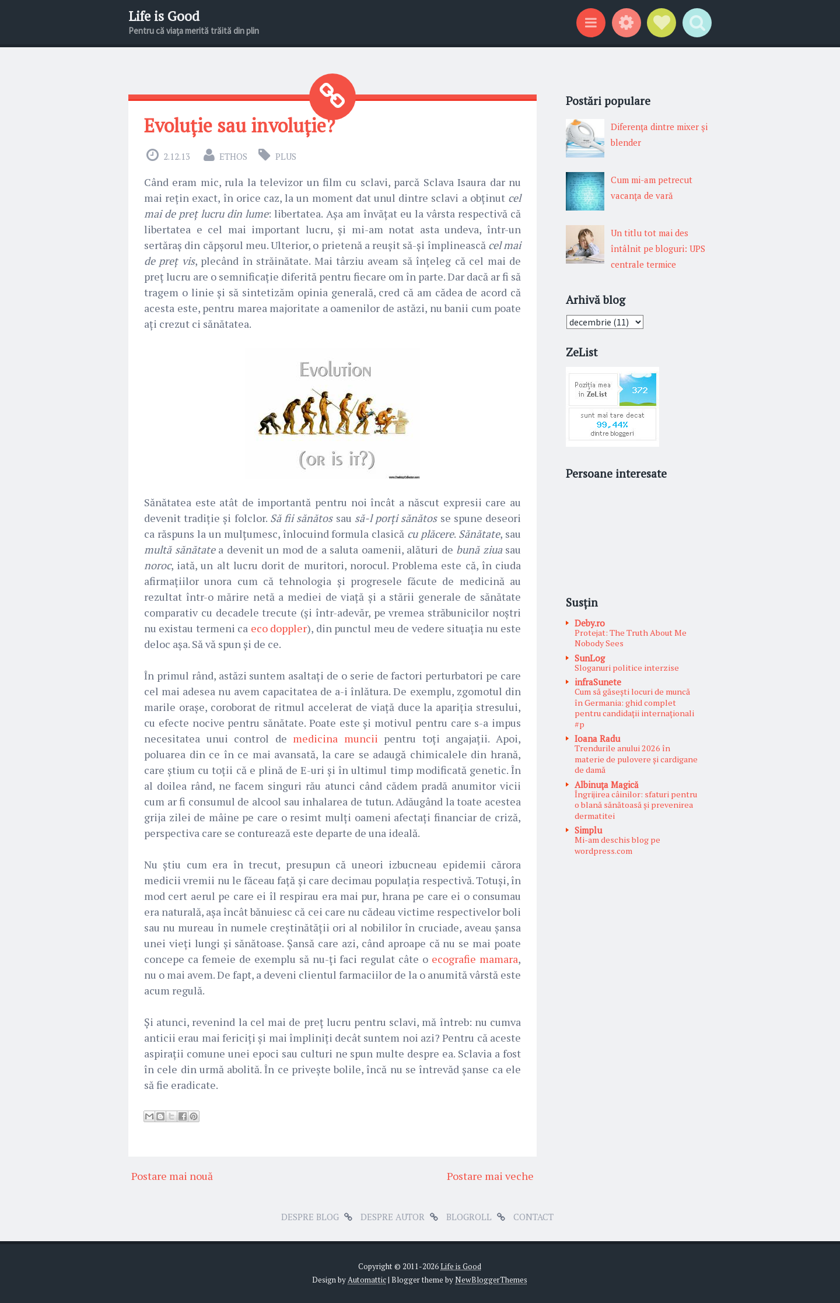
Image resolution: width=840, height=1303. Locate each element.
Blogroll (469, 1217)
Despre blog (310, 1217)
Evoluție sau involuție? (239, 125)
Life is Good (164, 16)
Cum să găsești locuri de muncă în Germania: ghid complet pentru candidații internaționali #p (634, 708)
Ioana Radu (597, 738)
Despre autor (392, 1217)
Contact (533, 1217)
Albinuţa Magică (607, 784)
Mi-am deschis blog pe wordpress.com (617, 845)
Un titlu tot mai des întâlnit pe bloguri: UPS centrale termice (658, 248)
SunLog (590, 658)
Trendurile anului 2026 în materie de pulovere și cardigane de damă (636, 758)
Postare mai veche (490, 1176)
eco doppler (279, 628)
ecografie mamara (475, 959)
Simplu (588, 830)
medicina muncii (335, 738)
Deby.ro (590, 623)
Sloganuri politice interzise (627, 667)
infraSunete (598, 682)
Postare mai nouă (172, 1176)
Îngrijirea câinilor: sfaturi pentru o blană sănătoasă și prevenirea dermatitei (636, 805)
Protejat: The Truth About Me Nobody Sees (631, 638)
